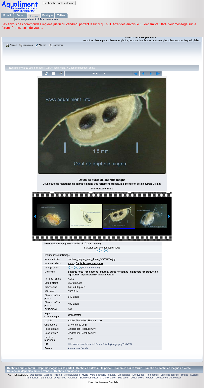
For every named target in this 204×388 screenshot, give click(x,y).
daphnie (72, 271)
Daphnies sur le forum (128, 368)
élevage (102, 274)
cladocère (135, 271)
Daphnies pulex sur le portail (94, 368)
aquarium (73, 274)
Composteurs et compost (169, 377)
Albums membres (48, 19)
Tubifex (58, 374)
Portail (7, 15)
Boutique (47, 15)
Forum (20, 15)
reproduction (150, 271)
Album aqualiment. (56, 67)
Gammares (46, 377)
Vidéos (61, 15)
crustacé (123, 271)
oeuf (81, 271)
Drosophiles (124, 374)
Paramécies (32, 377)
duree (113, 271)
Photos (34, 16)
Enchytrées (138, 374)
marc (71, 263)
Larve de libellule (170, 374)
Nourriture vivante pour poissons (26, 67)
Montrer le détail (90, 267)
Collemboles (137, 377)
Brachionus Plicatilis (90, 377)
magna (104, 271)
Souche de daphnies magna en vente (168, 368)
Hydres (149, 377)
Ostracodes (36, 374)
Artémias (72, 377)
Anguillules (60, 377)
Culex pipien (109, 377)
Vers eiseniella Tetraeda (103, 374)
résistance (92, 271)
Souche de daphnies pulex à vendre (29, 370)
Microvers (123, 377)
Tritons (184, 374)
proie (111, 274)
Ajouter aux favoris (78, 348)
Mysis (85, 374)
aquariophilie (88, 274)
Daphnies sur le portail (21, 368)
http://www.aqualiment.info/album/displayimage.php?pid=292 (100, 344)
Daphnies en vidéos (66, 370)
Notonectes (152, 374)
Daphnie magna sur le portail (56, 368)
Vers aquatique (72, 374)
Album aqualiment (25, 19)
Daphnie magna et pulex (82, 67)
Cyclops (194, 374)
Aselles (48, 374)
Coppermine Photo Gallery (109, 382)
